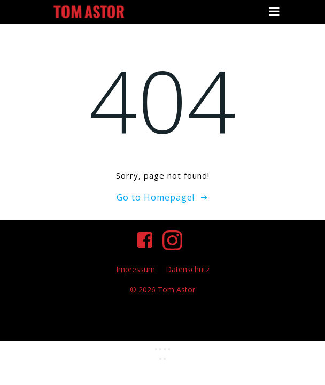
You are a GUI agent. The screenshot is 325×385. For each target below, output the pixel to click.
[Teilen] (165, 349)
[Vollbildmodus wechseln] (160, 349)
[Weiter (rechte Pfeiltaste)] (165, 359)
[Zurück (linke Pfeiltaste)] (160, 359)
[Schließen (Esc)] (169, 349)
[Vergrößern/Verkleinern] (156, 349)
